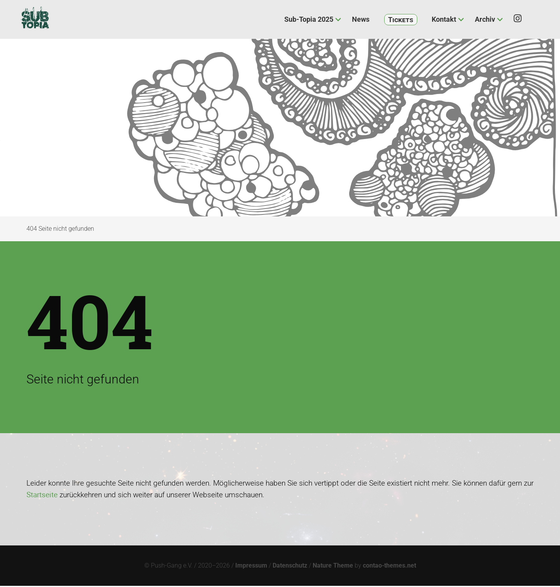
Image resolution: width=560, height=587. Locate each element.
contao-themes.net (389, 566)
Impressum (251, 566)
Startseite (42, 496)
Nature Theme (333, 566)
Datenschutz (290, 566)
